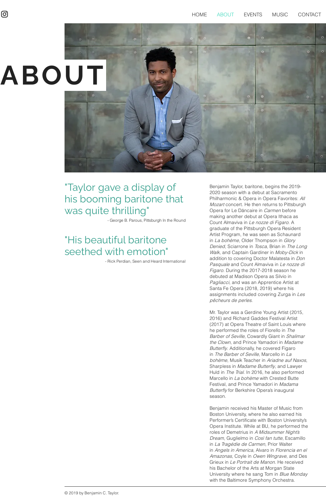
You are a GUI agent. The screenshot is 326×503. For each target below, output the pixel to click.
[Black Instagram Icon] (4, 14)
